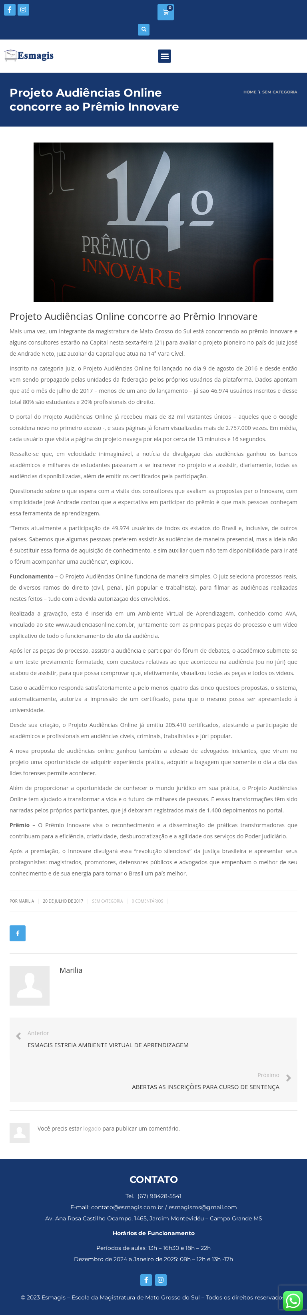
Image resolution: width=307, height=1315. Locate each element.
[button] (144, 30)
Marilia (71, 970)
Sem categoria (107, 901)
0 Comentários (147, 901)
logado (92, 1128)
